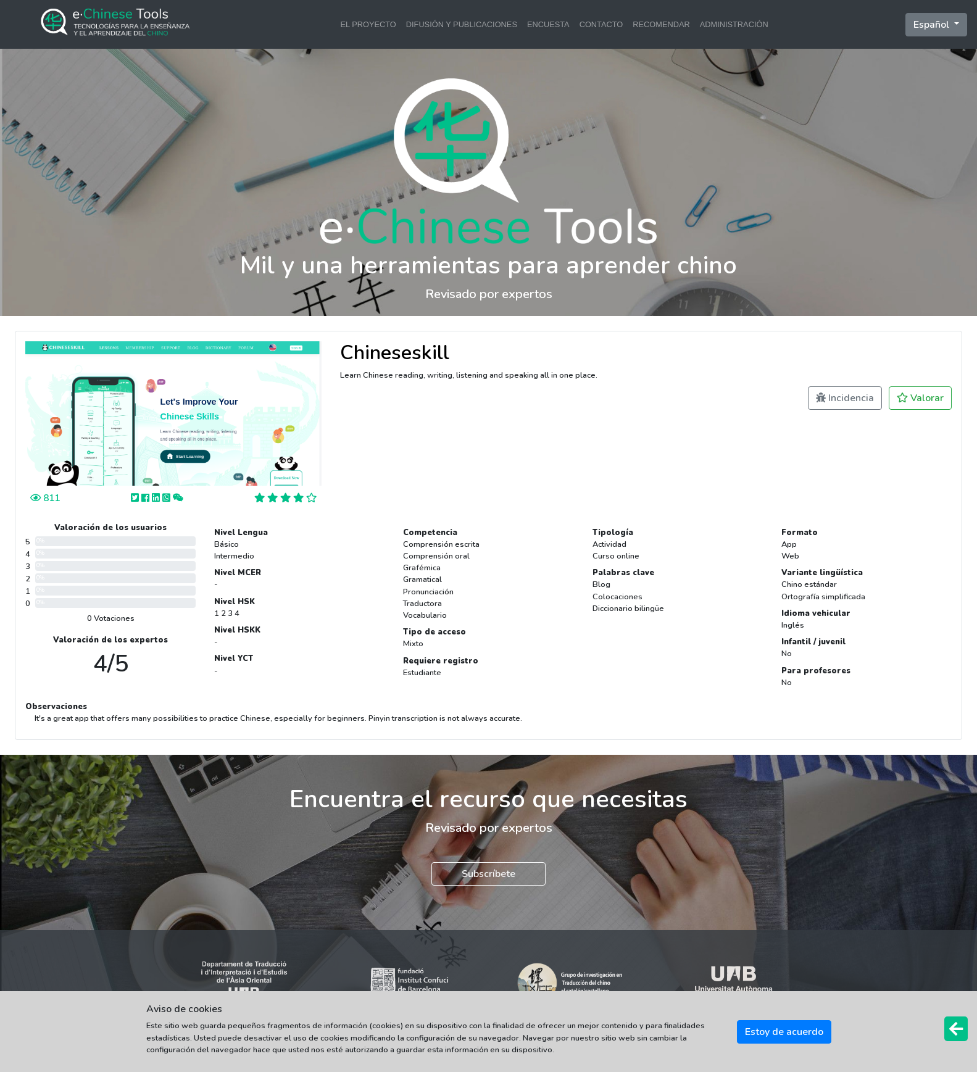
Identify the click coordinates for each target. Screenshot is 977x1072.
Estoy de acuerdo (784, 1032)
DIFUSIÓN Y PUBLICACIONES (461, 24)
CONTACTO (601, 24)
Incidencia (845, 398)
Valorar (920, 398)
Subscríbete (488, 874)
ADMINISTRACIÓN (734, 24)
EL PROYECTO (368, 24)
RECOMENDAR (661, 24)
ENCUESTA (548, 24)
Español (932, 24)
